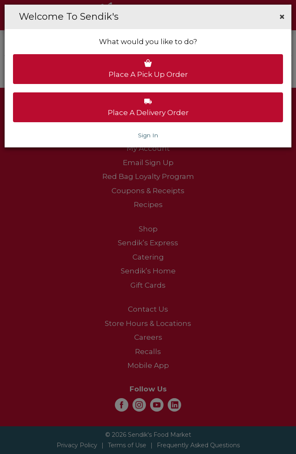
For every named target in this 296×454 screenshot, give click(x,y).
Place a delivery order (148, 107)
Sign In (148, 135)
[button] (282, 16)
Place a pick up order (148, 69)
